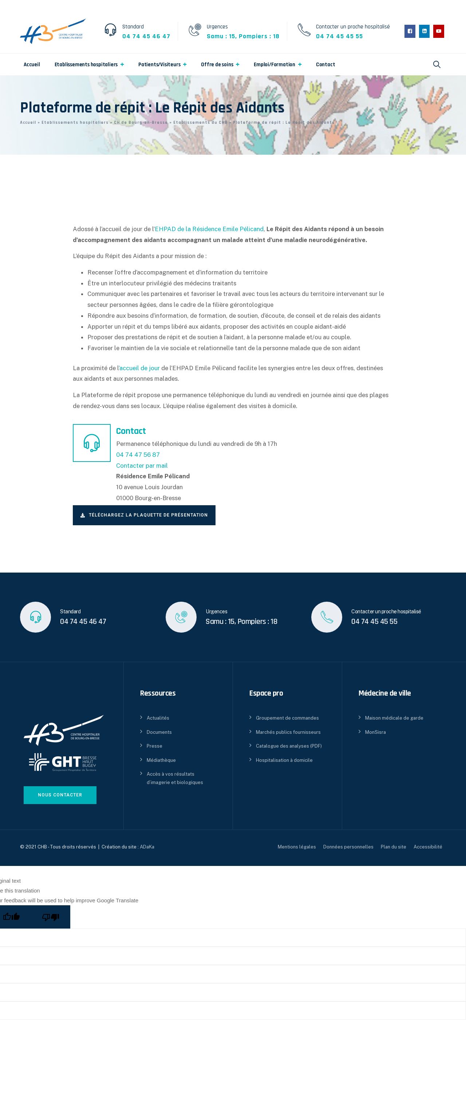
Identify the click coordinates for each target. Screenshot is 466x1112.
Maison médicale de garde (394, 718)
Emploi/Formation (274, 64)
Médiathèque (161, 760)
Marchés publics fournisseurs (288, 732)
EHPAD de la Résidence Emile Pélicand (209, 229)
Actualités (158, 718)
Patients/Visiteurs (159, 64)
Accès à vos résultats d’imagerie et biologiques (175, 778)
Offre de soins (217, 64)
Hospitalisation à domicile (284, 760)
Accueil (32, 64)
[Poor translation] (50, 917)
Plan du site (393, 847)
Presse (154, 746)
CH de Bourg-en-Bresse (141, 122)
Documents (159, 732)
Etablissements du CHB (200, 122)
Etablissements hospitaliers (86, 64)
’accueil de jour (139, 368)
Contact (325, 64)
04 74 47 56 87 (138, 454)
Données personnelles (348, 847)
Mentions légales (297, 847)
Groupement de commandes (287, 718)
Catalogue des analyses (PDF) (289, 746)
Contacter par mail (142, 465)
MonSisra (375, 732)
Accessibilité (428, 847)
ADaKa (147, 847)
